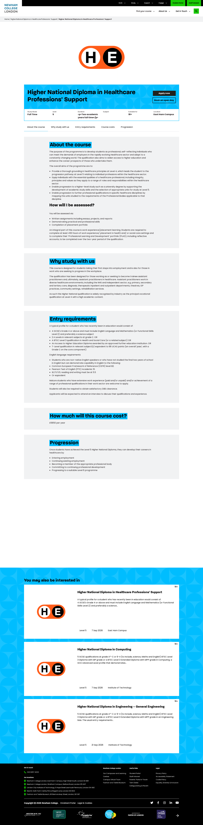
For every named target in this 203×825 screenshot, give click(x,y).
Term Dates (133, 783)
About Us (163, 11)
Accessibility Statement (165, 776)
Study (133, 3)
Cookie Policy (161, 779)
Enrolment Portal (67, 803)
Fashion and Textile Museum (114, 783)
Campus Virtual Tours (111, 779)
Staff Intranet (194, 3)
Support (147, 3)
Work (120, 3)
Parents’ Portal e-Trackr (138, 779)
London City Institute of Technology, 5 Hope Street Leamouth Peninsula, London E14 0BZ (61, 787)
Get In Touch (181, 11)
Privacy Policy (161, 773)
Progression (127, 127)
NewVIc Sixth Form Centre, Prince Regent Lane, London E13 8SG (51, 791)
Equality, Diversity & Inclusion (167, 783)
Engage (161, 3)
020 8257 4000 (33, 772)
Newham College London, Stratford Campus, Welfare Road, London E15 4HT (56, 784)
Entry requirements (85, 127)
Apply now (164, 93)
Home (7, 19)
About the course (36, 127)
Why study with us (60, 127)
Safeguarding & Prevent (138, 786)
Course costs (108, 127)
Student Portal (178, 3)
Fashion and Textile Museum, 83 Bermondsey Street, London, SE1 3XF (53, 794)
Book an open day (164, 100)
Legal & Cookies (85, 803)
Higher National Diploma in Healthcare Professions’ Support (34, 19)
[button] (177, 816)
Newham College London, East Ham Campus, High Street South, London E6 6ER (58, 781)
